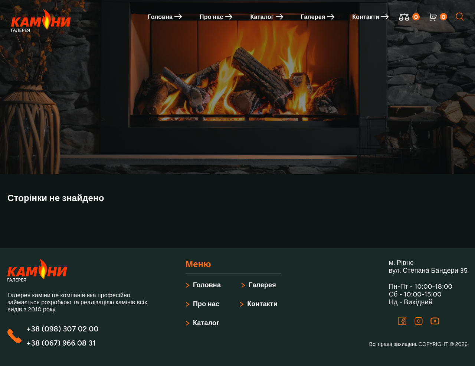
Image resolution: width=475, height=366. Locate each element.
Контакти (370, 16)
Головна (165, 16)
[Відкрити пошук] (460, 16)
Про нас (216, 16)
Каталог (266, 16)
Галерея (318, 16)
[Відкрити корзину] (432, 17)
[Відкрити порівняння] (404, 17)
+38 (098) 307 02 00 (62, 328)
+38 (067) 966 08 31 (61, 343)
